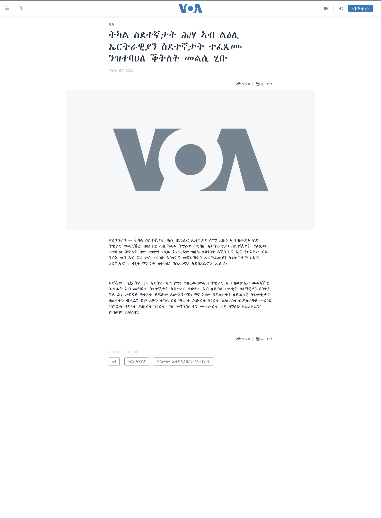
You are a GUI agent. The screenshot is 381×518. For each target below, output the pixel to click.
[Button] (243, 83)
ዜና (112, 24)
